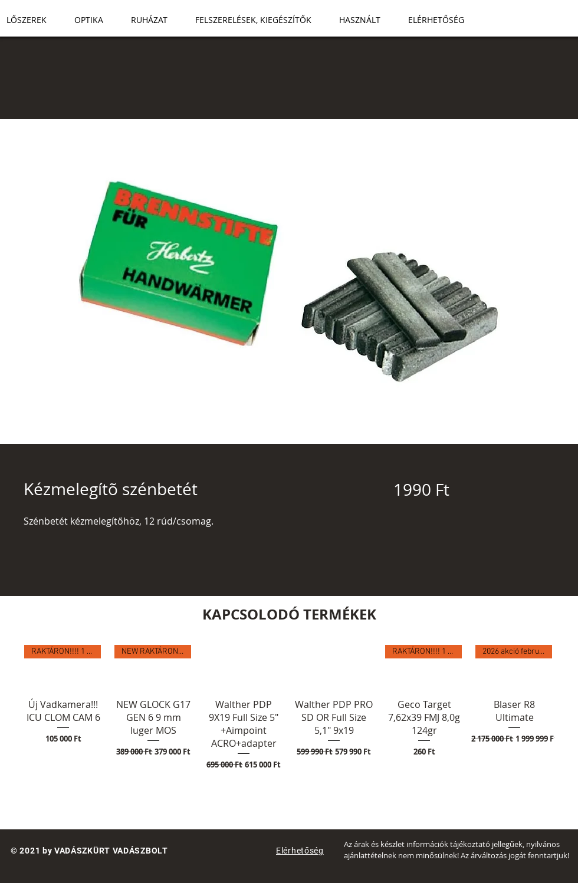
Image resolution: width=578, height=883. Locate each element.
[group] (289, 727)
